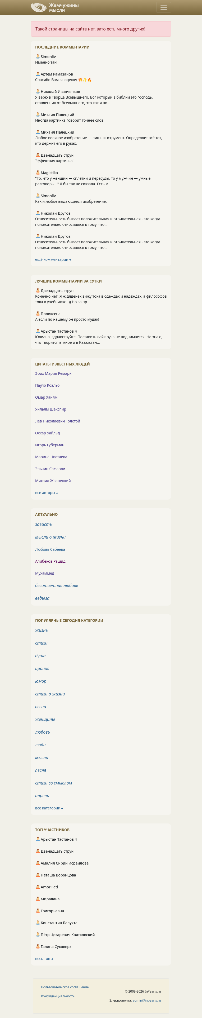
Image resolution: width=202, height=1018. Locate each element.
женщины (45, 719)
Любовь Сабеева (50, 549)
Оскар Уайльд (47, 432)
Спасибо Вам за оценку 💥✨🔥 (63, 79)
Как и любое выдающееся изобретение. (71, 201)
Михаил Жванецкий (53, 480)
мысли (41, 757)
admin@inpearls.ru (147, 1000)
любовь (42, 732)
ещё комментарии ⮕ (53, 259)
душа (40, 656)
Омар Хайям (46, 397)
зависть (43, 524)
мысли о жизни (50, 537)
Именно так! (46, 62)
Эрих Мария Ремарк (53, 373)
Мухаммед (44, 573)
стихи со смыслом (53, 783)
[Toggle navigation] (163, 7)
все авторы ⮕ (46, 492)
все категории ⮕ (49, 807)
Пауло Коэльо (47, 385)
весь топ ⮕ (44, 958)
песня (40, 770)
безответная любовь (56, 585)
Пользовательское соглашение (65, 987)
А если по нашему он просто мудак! (67, 319)
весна (40, 706)
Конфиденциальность (58, 996)
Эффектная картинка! (54, 160)
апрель (42, 796)
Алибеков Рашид (50, 561)
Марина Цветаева (51, 456)
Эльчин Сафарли (50, 468)
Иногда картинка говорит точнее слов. (69, 120)
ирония (42, 668)
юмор (40, 681)
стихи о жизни (50, 694)
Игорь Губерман (49, 444)
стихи (41, 643)
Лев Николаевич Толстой (57, 421)
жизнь (41, 630)
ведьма (42, 598)
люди (40, 745)
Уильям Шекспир (50, 409)
